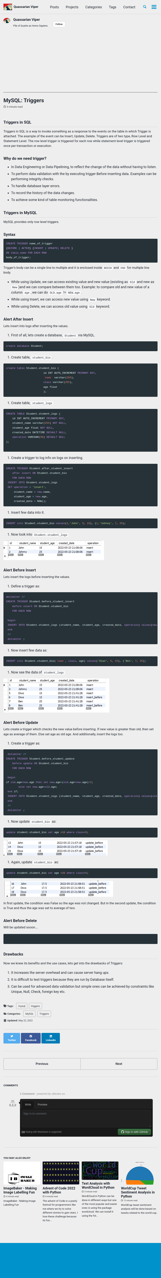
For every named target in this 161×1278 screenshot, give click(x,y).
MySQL (29, 1025)
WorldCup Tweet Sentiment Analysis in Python (138, 1200)
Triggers (44, 1025)
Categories (92, 7)
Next (118, 1072)
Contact (128, 7)
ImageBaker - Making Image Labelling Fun (20, 1198)
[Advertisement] (80, 66)
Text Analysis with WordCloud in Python (98, 1194)
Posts (53, 7)
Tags (111, 7)
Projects (70, 7)
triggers (35, 1017)
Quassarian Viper (27, 7)
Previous (42, 1072)
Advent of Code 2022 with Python (59, 1198)
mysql (21, 1017)
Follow (62, 24)
